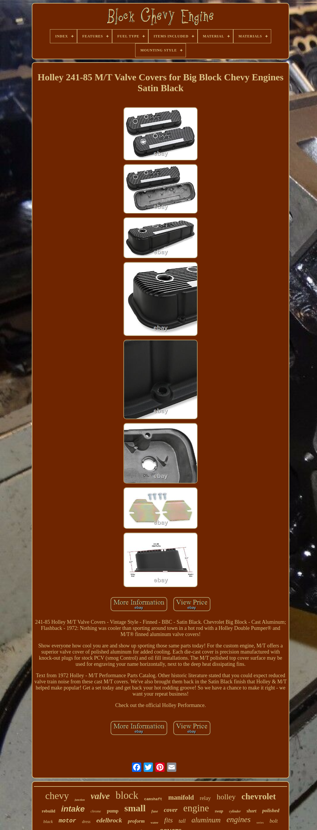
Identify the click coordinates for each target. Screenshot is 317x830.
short (252, 810)
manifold (181, 797)
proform (136, 821)
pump (113, 810)
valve (100, 796)
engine (196, 808)
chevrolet (258, 796)
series (260, 822)
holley (226, 797)
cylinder (235, 811)
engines (238, 819)
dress (86, 821)
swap (219, 811)
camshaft (153, 799)
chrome (95, 811)
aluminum (206, 820)
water (154, 822)
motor (67, 820)
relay (205, 798)
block (127, 795)
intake (73, 808)
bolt (273, 821)
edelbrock (109, 820)
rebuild (48, 811)
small (135, 808)
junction (80, 799)
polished (270, 810)
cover (170, 809)
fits (168, 820)
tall (182, 821)
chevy (57, 795)
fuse (154, 811)
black (48, 821)
